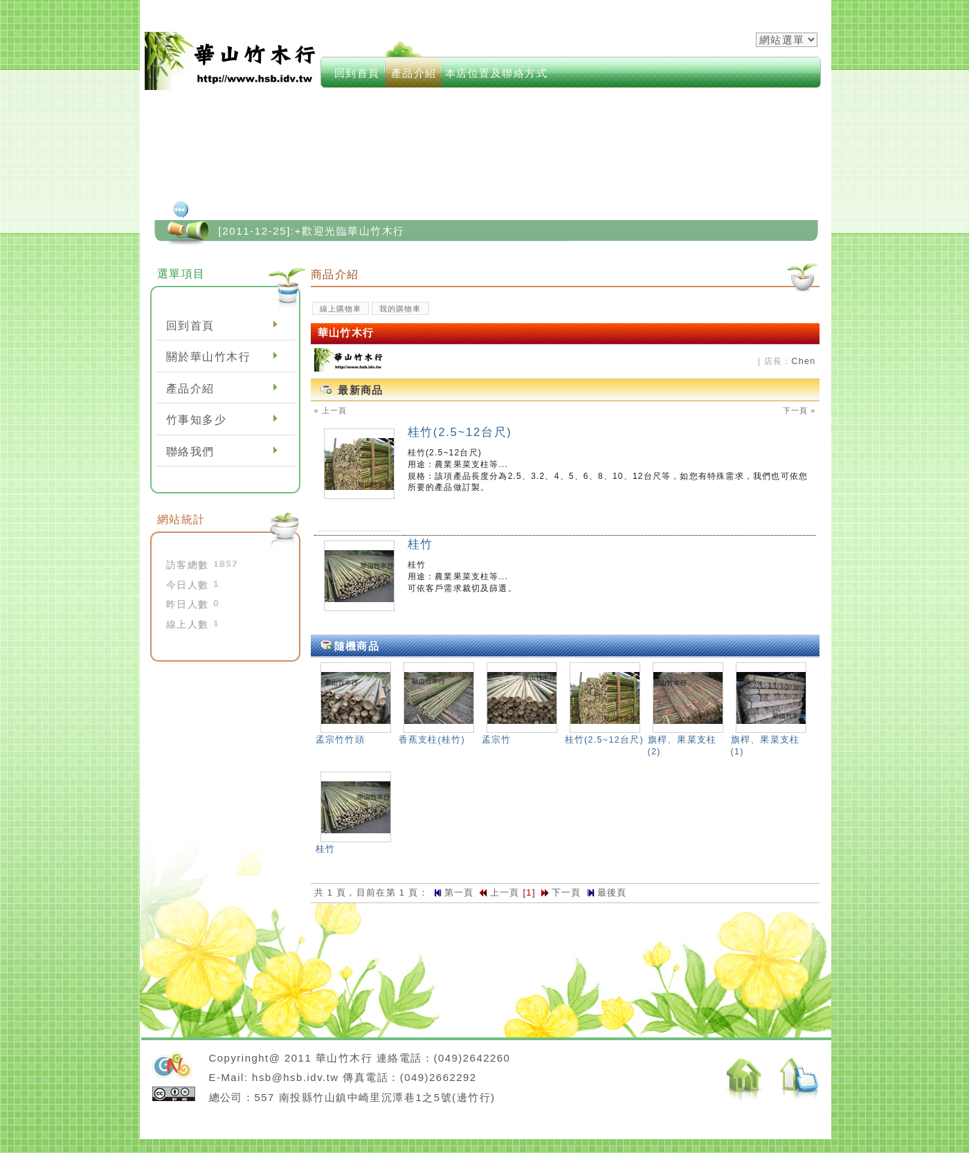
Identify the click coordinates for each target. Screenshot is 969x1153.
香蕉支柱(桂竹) (432, 740)
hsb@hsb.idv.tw (295, 1077)
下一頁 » (799, 410)
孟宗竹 (496, 740)
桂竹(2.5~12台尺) (460, 432)
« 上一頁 (330, 410)
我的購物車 (400, 309)
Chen (803, 361)
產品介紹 (414, 73)
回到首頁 (357, 73)
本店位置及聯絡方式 (496, 73)
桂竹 (420, 544)
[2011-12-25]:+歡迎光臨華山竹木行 (312, 231)
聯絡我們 (190, 451)
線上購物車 (341, 309)
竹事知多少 (196, 420)
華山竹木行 (231, 61)
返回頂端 (800, 1081)
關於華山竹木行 (208, 357)
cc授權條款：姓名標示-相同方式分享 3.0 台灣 (173, 1094)
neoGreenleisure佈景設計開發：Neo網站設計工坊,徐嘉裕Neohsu (172, 1066)
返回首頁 (744, 1080)
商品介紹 (335, 274)
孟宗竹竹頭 (340, 740)
